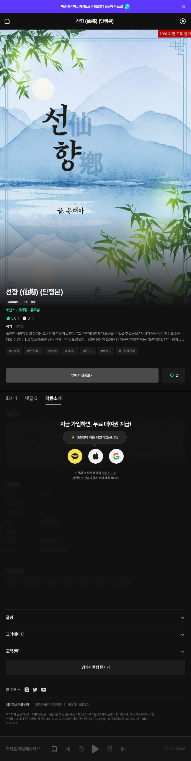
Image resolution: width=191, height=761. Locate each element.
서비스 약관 (109, 473)
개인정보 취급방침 (83, 478)
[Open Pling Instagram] (27, 689)
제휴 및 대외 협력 (78, 705)
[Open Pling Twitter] (35, 689)
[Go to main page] (7, 21)
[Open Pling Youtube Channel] (43, 689)
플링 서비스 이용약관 (48, 705)
